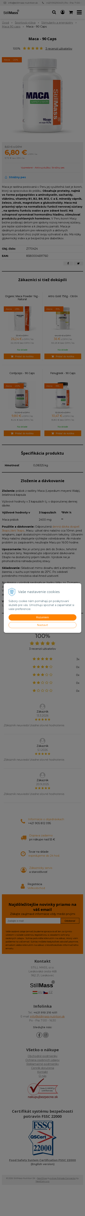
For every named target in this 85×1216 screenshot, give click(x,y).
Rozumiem (42, 617)
